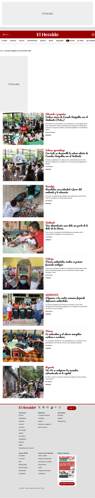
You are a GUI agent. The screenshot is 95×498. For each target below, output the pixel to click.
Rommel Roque (48, 275)
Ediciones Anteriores (67, 484)
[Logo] (47, 34)
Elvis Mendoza (48, 201)
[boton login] (93, 34)
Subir (71, 408)
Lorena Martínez (49, 166)
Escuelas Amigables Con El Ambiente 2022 (18, 51)
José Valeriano (48, 237)
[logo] (22, 407)
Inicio (1, 51)
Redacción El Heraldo (50, 132)
